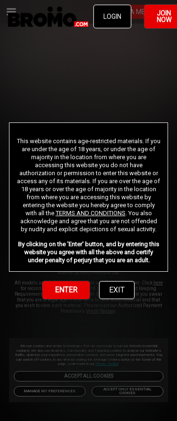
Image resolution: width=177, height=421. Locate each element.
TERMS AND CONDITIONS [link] (91, 213)
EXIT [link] (117, 289)
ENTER (66, 289)
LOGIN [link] (112, 16)
